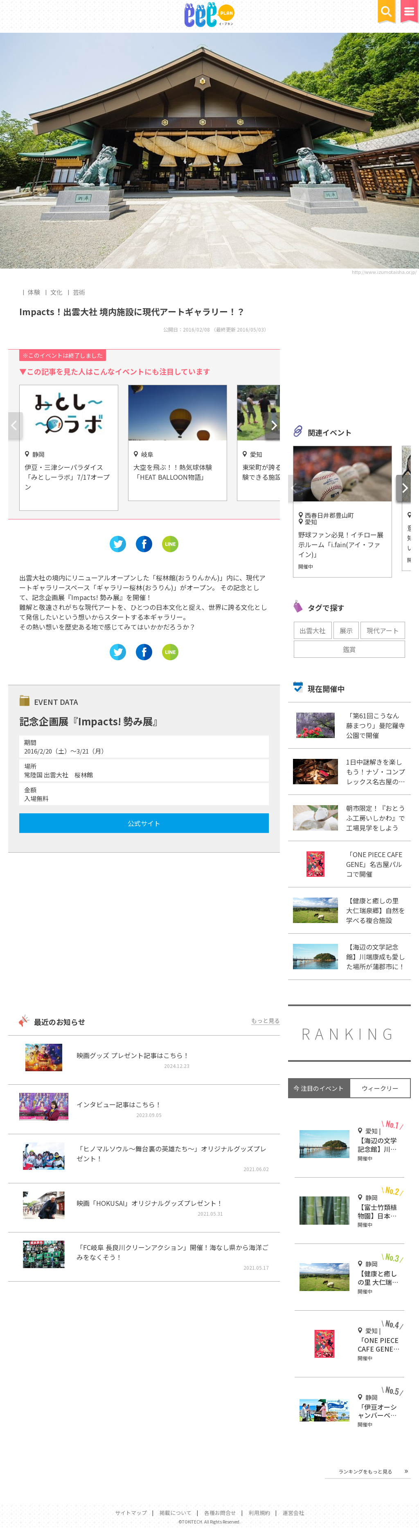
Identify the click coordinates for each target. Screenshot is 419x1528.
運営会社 (293, 1513)
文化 (56, 292)
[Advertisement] (143, 934)
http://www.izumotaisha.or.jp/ (384, 272)
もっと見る (265, 1020)
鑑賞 (349, 649)
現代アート (383, 630)
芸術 (79, 292)
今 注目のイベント (318, 1088)
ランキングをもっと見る (365, 1471)
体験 (34, 292)
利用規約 (259, 1513)
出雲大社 (313, 630)
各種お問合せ (220, 1513)
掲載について (175, 1513)
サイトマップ (131, 1513)
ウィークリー (380, 1088)
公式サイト (144, 823)
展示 (346, 630)
